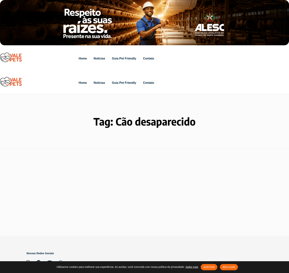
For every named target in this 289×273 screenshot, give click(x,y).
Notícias (99, 58)
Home (83, 58)
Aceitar (209, 267)
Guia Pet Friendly (124, 58)
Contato (148, 58)
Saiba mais (191, 266)
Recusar (229, 267)
